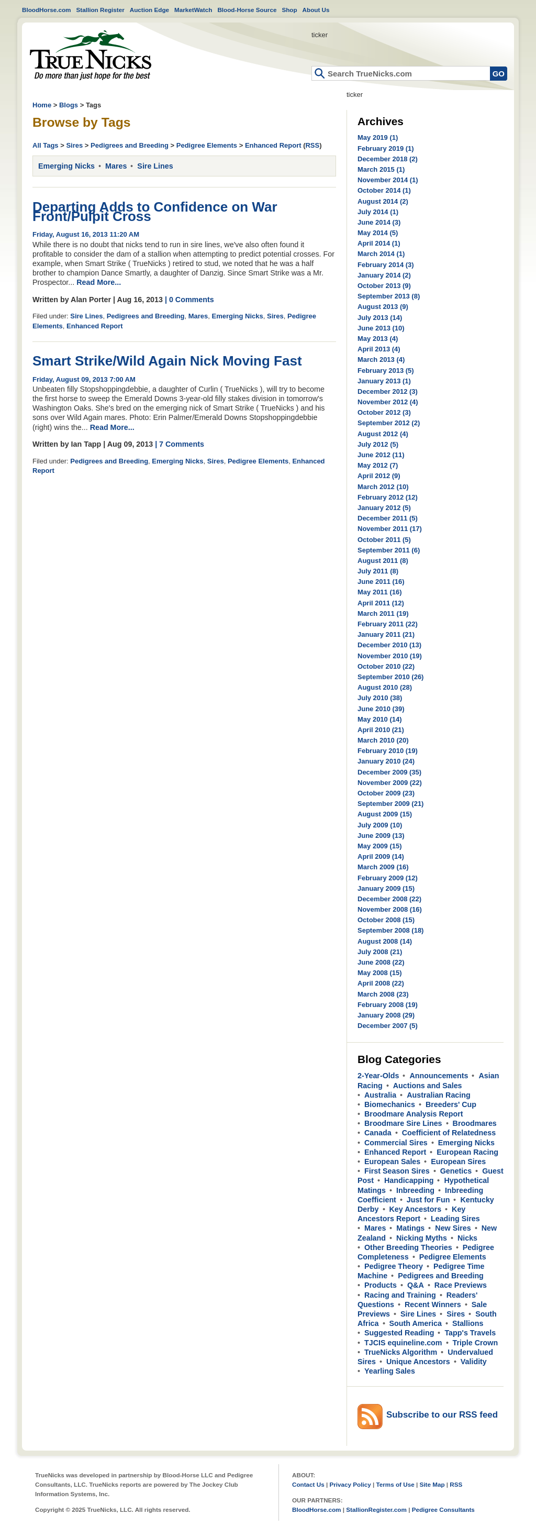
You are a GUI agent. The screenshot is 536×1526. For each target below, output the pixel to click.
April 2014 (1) (379, 243)
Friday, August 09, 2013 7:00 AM (84, 379)
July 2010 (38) (380, 698)
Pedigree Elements (206, 145)
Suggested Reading (399, 1333)
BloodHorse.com (46, 9)
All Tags (45, 145)
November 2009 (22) (390, 783)
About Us (316, 9)
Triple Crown (475, 1343)
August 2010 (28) (385, 687)
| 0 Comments (189, 299)
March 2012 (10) (383, 487)
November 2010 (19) (390, 656)
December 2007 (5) (388, 1026)
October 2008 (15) (386, 920)
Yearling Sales (389, 1371)
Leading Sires (455, 1218)
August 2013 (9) (383, 307)
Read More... (98, 282)
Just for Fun (428, 1200)
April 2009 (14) (381, 856)
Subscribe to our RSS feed (442, 1415)
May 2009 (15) (380, 846)
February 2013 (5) (386, 370)
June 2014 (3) (379, 222)
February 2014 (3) (386, 265)
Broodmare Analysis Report (413, 1114)
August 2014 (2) (383, 201)
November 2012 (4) (388, 402)
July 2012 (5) (378, 444)
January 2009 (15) (386, 888)
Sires (74, 145)
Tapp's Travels (470, 1333)
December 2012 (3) (388, 391)
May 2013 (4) (378, 338)
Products (380, 1285)
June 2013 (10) (381, 328)
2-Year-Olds (378, 1075)
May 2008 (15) (380, 973)
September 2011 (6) (389, 550)
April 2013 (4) (379, 349)
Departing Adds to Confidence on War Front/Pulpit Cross (154, 211)
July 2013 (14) (380, 318)
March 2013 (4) (381, 359)
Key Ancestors (415, 1209)
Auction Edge (149, 9)
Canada (378, 1133)
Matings (410, 1228)
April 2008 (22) (381, 983)
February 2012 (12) (388, 497)
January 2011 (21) (386, 634)
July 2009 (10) (380, 825)
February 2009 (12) (388, 878)
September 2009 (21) (390, 804)
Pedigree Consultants (443, 1509)
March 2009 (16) (383, 867)
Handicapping (409, 1180)
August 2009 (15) (385, 814)
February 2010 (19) (388, 751)
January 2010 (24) (386, 761)
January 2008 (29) (386, 1015)
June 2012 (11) (381, 455)
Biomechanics (389, 1104)
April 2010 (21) (381, 730)
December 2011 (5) (388, 518)
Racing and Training (400, 1295)
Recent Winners (433, 1304)
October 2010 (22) (386, 666)
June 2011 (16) (381, 581)
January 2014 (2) (384, 275)
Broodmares (475, 1123)
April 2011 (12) (381, 603)
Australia (380, 1095)
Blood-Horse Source (246, 9)
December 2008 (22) (389, 899)
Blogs (68, 105)
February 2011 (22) (388, 624)
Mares (116, 166)
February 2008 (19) (388, 1005)
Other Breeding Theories (408, 1247)
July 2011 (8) (378, 571)
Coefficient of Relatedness (449, 1133)
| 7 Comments (179, 444)
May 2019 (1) (378, 137)
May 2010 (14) (380, 719)
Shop (289, 9)
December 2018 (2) (388, 159)
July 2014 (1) (378, 212)
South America (415, 1323)
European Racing (467, 1152)
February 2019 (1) (386, 148)
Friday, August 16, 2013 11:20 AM (85, 234)
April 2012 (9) (379, 476)
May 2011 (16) (380, 592)
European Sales (392, 1161)
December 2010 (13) (389, 645)
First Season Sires (397, 1171)
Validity (474, 1361)
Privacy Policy (350, 1484)
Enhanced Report (273, 145)
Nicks (467, 1238)
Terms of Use (395, 1484)
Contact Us (308, 1484)
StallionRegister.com (376, 1509)
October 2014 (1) (384, 190)
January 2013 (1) (384, 381)
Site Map (431, 1484)
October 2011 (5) (384, 540)
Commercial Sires (396, 1142)
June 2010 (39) (381, 709)
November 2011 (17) (390, 529)
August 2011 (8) (383, 561)
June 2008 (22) (381, 962)
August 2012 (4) (383, 434)
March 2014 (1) (381, 254)
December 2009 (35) (389, 772)
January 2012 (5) (384, 508)
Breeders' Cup (451, 1104)
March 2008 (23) (383, 994)
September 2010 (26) (390, 677)
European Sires (458, 1161)
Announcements (438, 1075)
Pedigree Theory (393, 1266)
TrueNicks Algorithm (400, 1352)
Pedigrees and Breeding (130, 145)
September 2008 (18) (390, 930)
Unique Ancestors (418, 1361)
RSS (312, 145)
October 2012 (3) (384, 412)
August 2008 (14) (385, 941)
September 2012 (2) (389, 423)
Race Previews (460, 1285)
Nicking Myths (421, 1238)
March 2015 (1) (381, 169)
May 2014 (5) (378, 233)
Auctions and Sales (427, 1085)
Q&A (415, 1285)
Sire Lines (155, 166)
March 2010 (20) (383, 740)
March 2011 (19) (383, 613)
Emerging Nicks (66, 166)
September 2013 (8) (389, 296)
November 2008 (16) (390, 909)
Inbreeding (415, 1190)
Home (90, 55)
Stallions (468, 1323)
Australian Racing (439, 1095)
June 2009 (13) (381, 835)
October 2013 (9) (384, 286)
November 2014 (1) (388, 180)
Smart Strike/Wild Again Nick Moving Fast (167, 361)
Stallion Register (100, 9)
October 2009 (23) (386, 793)
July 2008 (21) (380, 952)
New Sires (453, 1228)
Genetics (456, 1171)
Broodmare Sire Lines (403, 1123)
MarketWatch (193, 9)
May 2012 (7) (378, 465)
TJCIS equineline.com (403, 1343)
